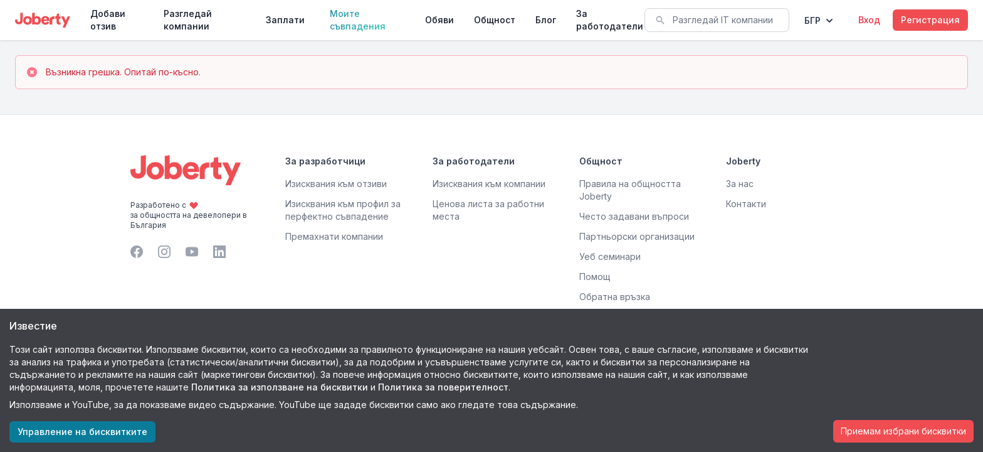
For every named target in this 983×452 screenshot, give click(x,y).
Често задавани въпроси (634, 216)
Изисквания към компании (489, 183)
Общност (494, 19)
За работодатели (609, 19)
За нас (740, 183)
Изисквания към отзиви (336, 183)
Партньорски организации (637, 236)
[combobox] (717, 20)
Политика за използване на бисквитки (279, 387)
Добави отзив (107, 19)
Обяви (439, 19)
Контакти (746, 203)
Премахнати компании (334, 236)
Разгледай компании (188, 19)
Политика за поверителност (443, 387)
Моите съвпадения (358, 19)
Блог (545, 19)
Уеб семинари (610, 256)
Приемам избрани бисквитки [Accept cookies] (903, 431)
